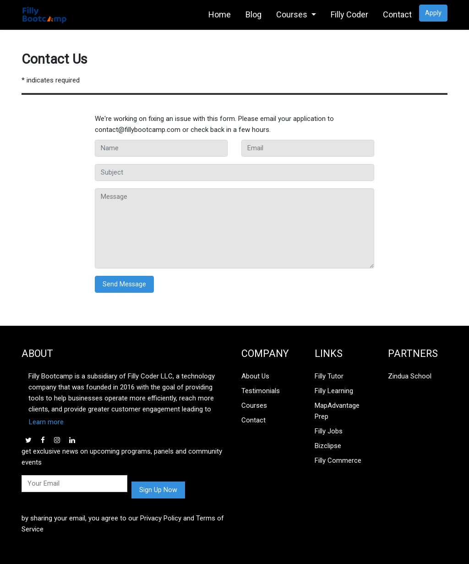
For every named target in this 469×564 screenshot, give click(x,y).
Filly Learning (334, 391)
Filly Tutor (329, 376)
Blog (253, 14)
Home (219, 14)
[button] (125, 421)
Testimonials (260, 391)
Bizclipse (328, 446)
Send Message (124, 284)
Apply (433, 13)
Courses (254, 405)
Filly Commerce (338, 460)
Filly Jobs (329, 431)
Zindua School (409, 376)
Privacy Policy (161, 518)
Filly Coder (349, 14)
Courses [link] (292, 14)
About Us (255, 376)
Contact (397, 14)
